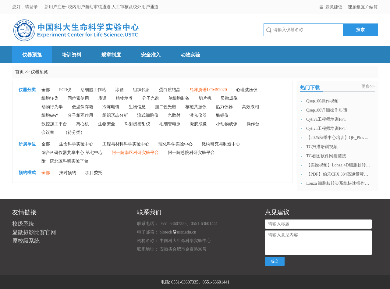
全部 (45, 89)
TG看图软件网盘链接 (326, 156)
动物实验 (190, 54)
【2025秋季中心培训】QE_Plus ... (337, 137)
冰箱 (119, 89)
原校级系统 (26, 241)
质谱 (102, 98)
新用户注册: (55, 7)
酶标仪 (222, 115)
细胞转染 (49, 98)
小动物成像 (226, 124)
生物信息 (137, 107)
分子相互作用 (80, 115)
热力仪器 (224, 107)
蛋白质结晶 (169, 89)
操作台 (252, 124)
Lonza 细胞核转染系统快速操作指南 (338, 183)
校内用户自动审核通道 (90, 7)
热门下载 (310, 87)
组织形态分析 (115, 115)
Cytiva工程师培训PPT (326, 119)
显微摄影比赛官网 (34, 232)
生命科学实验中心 (76, 144)
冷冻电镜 (110, 107)
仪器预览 (32, 54)
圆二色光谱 (165, 107)
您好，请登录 (25, 7)
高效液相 (250, 107)
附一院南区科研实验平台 (135, 152)
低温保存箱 (82, 107)
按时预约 (67, 172)
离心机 (82, 124)
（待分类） (74, 132)
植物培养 (124, 98)
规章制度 (111, 54)
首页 (19, 72)
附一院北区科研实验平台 (64, 161)
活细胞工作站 (93, 89)
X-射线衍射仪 (137, 124)
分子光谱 (150, 98)
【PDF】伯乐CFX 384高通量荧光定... (338, 174)
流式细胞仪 (147, 115)
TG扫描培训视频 (322, 146)
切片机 (205, 98)
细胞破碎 (49, 115)
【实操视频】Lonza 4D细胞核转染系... (338, 165)
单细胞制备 (179, 98)
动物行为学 (52, 107)
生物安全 (106, 124)
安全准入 (151, 54)
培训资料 (71, 54)
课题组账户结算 (363, 7)
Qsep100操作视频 (322, 101)
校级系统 (23, 224)
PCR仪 (65, 89)
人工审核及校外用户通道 (135, 7)
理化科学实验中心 (175, 144)
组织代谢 (141, 89)
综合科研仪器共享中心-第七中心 (72, 152)
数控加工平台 (54, 124)
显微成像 (229, 98)
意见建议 (333, 7)
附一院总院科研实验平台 (191, 152)
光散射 (174, 115)
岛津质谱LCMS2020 (208, 89)
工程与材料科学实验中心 (125, 144)
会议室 (47, 132)
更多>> (368, 86)
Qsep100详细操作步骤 (326, 110)
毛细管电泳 (170, 124)
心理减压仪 (246, 89)
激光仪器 (198, 115)
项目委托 (93, 172)
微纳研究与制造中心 (221, 144)
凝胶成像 (198, 124)
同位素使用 (78, 98)
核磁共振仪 (196, 107)
